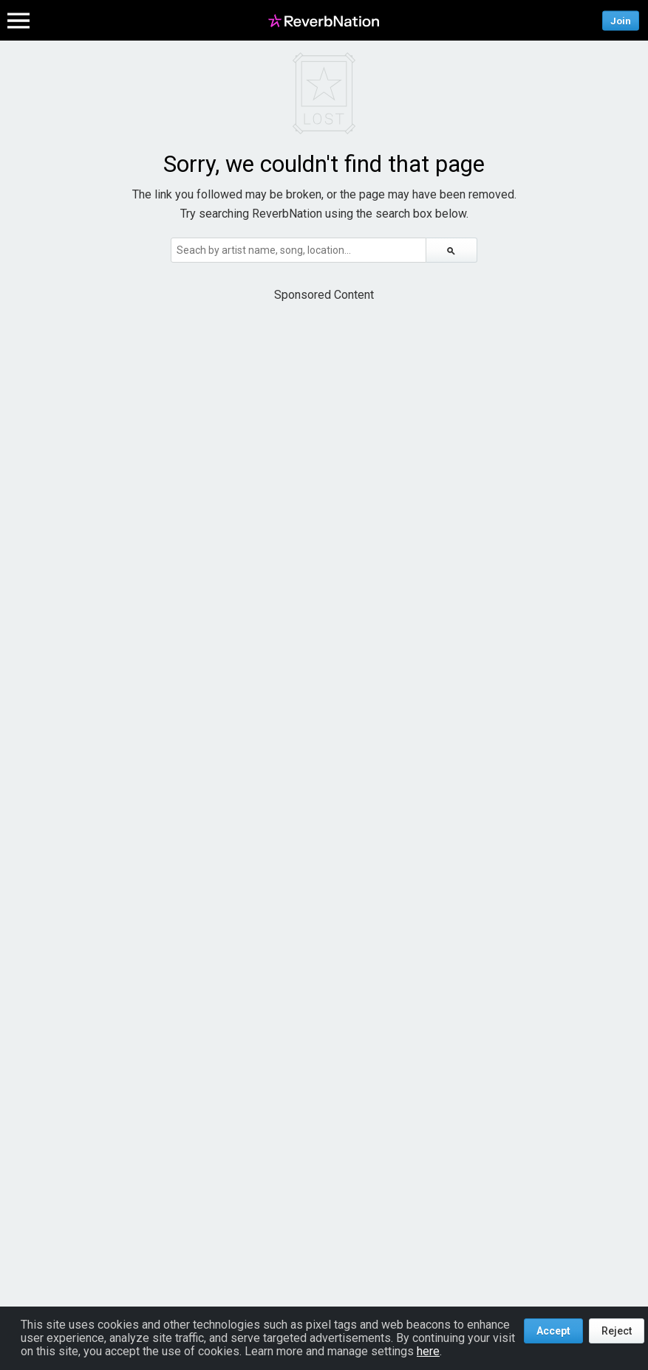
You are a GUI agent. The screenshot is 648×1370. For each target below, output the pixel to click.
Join (620, 20)
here (428, 1351)
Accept (553, 1331)
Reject (616, 1331)
